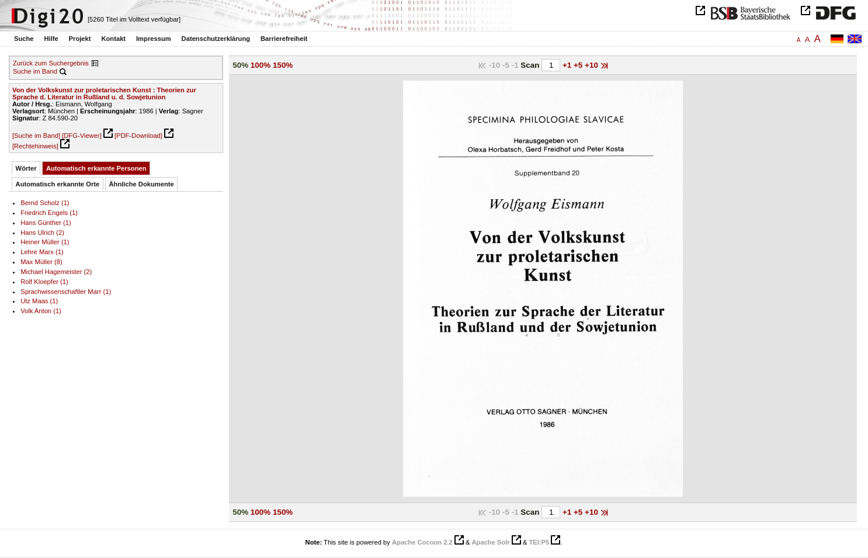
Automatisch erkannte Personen (96, 168)
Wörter (26, 168)
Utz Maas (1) (39, 300)
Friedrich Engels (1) (49, 212)
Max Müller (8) (41, 261)
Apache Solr (491, 542)
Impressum (153, 38)
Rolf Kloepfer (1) (44, 281)
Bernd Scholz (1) (44, 202)
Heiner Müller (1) (44, 241)
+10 (592, 65)
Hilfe (51, 38)
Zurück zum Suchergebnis (51, 63)
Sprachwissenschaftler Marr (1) (65, 291)
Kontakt (113, 38)
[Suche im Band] (36, 135)
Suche (24, 38)
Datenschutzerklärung (216, 38)
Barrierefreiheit (284, 38)
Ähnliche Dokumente (141, 184)
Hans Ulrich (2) (42, 232)
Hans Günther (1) (45, 222)
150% (283, 65)
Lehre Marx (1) (41, 251)
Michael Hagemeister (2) (56, 271)
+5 (579, 65)
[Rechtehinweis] (35, 146)
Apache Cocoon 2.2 (422, 542)
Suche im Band (35, 71)
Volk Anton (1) (40, 310)
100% (260, 65)
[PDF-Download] (138, 135)
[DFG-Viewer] (82, 135)
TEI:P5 (539, 542)
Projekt (80, 38)
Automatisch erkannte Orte (58, 184)
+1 (568, 65)
